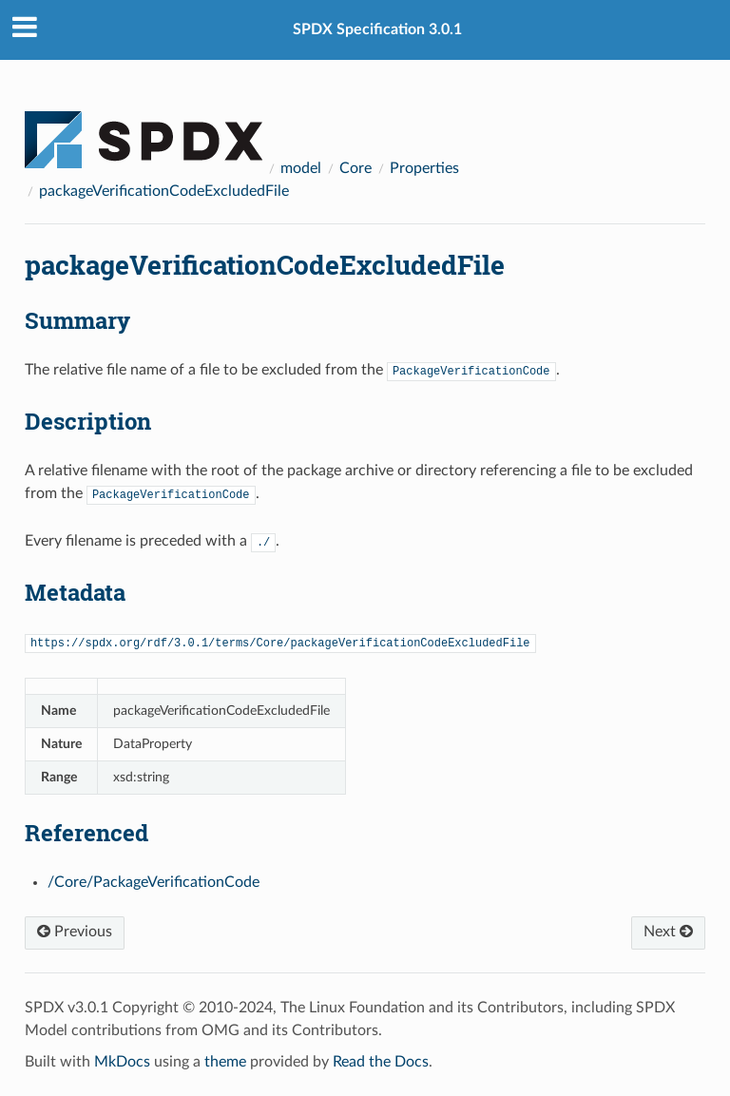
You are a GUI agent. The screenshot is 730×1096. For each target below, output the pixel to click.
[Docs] (143, 131)
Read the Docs (381, 1061)
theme (225, 1061)
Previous (74, 931)
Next (668, 931)
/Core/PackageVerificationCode (153, 882)
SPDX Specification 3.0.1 (377, 29)
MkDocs (122, 1061)
